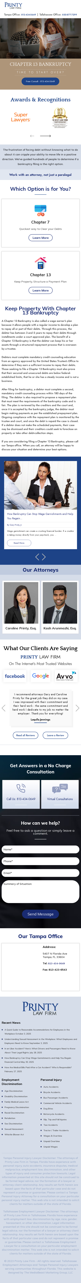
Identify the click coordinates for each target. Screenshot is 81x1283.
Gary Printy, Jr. (16, 524)
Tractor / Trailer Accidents (56, 1130)
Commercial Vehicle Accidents (57, 1103)
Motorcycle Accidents (53, 1113)
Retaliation (10, 1118)
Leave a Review (57, 735)
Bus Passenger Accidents (55, 1097)
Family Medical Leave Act (17, 1101)
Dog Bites (48, 1108)
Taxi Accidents (50, 1124)
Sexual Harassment (14, 1128)
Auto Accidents (51, 1086)
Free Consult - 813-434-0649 (40, 81)
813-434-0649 (27, 14)
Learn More (41, 237)
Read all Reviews (23, 735)
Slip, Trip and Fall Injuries (55, 1119)
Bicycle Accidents (51, 1092)
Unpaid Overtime (51, 1141)
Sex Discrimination (13, 1123)
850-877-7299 (70, 14)
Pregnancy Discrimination (17, 1107)
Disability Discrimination (16, 1096)
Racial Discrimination (14, 1112)
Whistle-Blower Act (14, 1134)
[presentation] (32, 135)
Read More (22, 542)
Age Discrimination (14, 1090)
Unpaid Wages (50, 1146)
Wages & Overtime (52, 1135)
